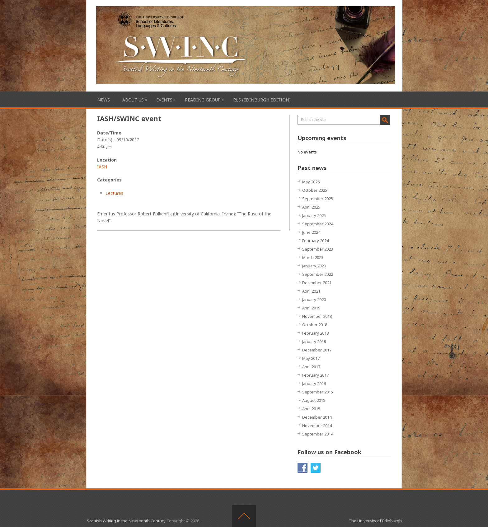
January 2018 (314, 341)
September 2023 (317, 249)
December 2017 (316, 350)
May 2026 (311, 182)
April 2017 (311, 366)
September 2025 (317, 198)
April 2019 (311, 308)
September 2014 (317, 434)
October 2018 (314, 324)
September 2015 (317, 392)
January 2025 (314, 215)
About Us (133, 99)
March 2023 (312, 257)
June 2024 (311, 232)
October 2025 (314, 190)
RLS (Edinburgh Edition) (262, 100)
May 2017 (311, 358)
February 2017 (315, 375)
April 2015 (311, 409)
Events (164, 99)
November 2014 (317, 425)
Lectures (114, 193)
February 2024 (315, 240)
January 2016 (314, 383)
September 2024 (317, 224)
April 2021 (311, 291)
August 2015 (313, 400)
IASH (102, 167)
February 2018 (315, 333)
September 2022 (317, 274)
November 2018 (317, 316)
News (103, 100)
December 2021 (316, 282)
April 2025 (311, 207)
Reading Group (203, 99)
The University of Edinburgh (375, 521)
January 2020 (314, 299)
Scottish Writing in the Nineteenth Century (126, 521)
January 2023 (314, 266)
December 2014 (316, 417)
